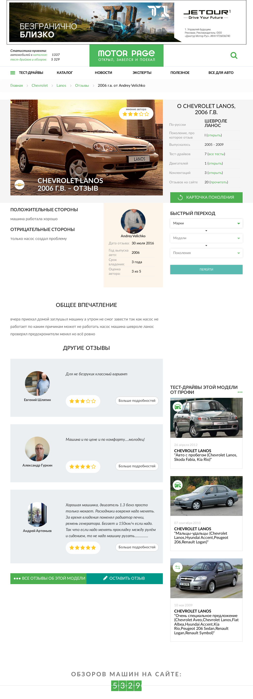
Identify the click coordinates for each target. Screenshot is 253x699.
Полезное (180, 73)
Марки (206, 223)
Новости (103, 73)
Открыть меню (12, 78)
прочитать (219, 182)
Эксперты (142, 73)
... (240, 392)
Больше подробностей (137, 400)
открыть (214, 135)
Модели (206, 238)
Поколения (206, 253)
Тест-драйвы (31, 73)
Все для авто (221, 73)
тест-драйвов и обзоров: (28, 59)
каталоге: (40, 55)
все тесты (216, 154)
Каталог (65, 73)
